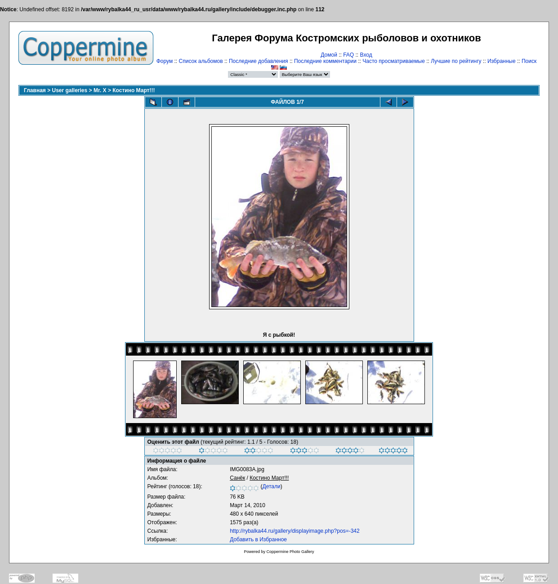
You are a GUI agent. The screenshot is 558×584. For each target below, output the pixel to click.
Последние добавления (258, 61)
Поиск (529, 61)
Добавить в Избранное (258, 539)
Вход (366, 55)
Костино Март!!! (133, 90)
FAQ (348, 55)
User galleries (70, 90)
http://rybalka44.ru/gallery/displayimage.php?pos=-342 (295, 531)
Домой (329, 55)
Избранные (501, 61)
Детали (272, 486)
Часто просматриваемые (393, 61)
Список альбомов (201, 61)
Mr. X (100, 90)
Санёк (237, 478)
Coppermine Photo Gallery (290, 551)
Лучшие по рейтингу (456, 61)
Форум (164, 61)
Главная (35, 90)
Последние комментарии (325, 61)
